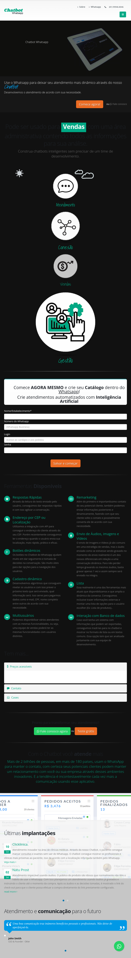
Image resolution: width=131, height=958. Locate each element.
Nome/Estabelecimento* (18, 411)
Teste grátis (86, 731)
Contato (14, 688)
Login (7, 434)
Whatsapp (95, 6)
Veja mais (10, 862)
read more (10, 891)
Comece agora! (89, 104)
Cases (13, 697)
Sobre (81, 6)
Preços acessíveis (19, 666)
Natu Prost (20, 870)
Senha (7, 444)
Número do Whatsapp (16, 421)
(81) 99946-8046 (116, 7)
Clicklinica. (20, 844)
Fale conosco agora (52, 731)
